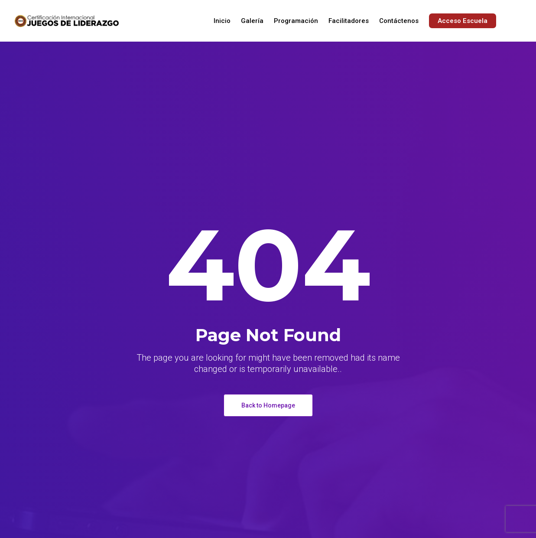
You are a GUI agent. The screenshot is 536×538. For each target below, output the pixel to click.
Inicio (222, 21)
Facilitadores (348, 21)
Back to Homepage (268, 405)
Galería (252, 21)
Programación (296, 21)
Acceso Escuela (462, 21)
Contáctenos (399, 21)
